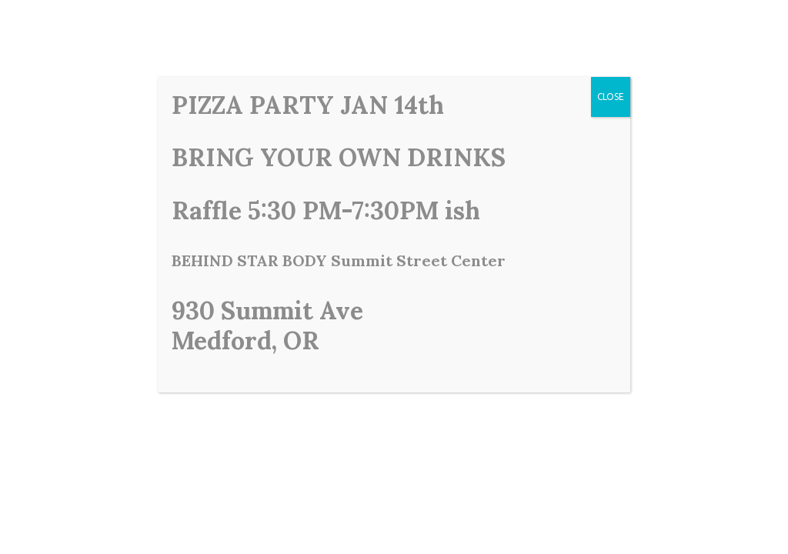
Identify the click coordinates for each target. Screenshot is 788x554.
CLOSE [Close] (610, 97)
